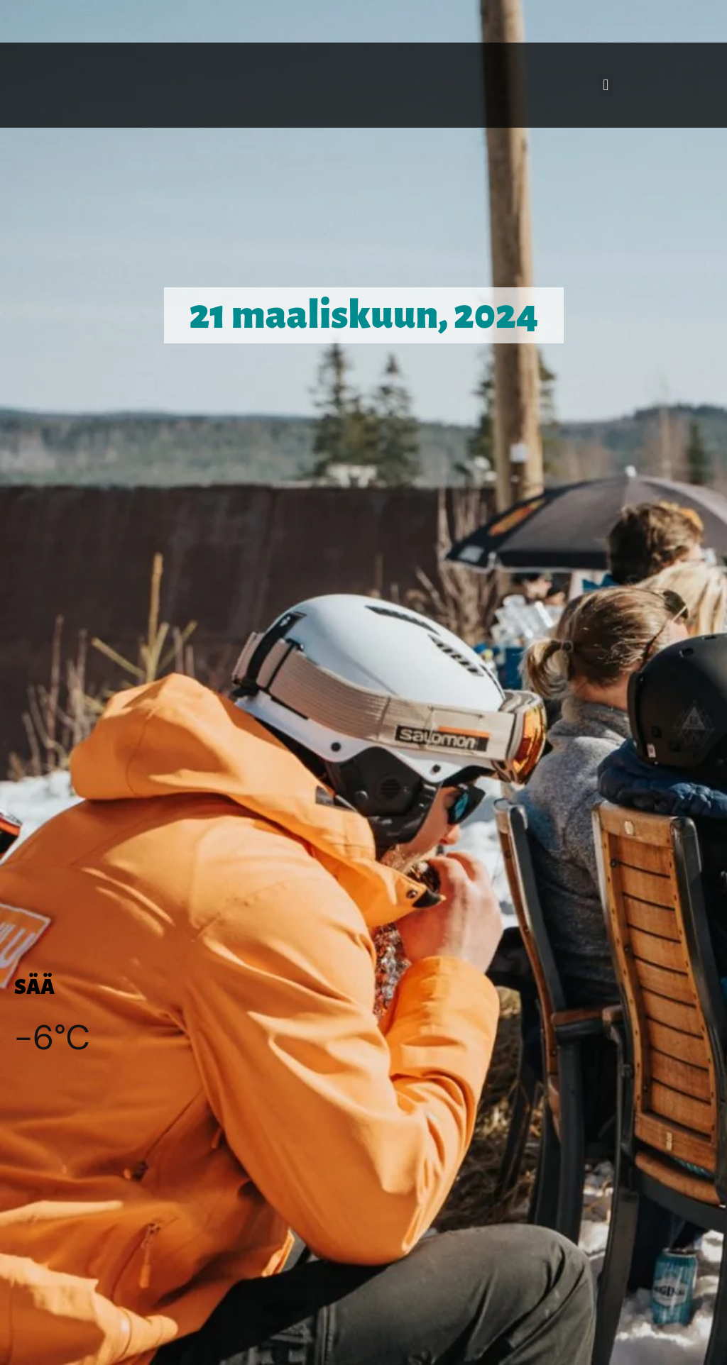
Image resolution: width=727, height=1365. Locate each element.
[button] (606, 85)
